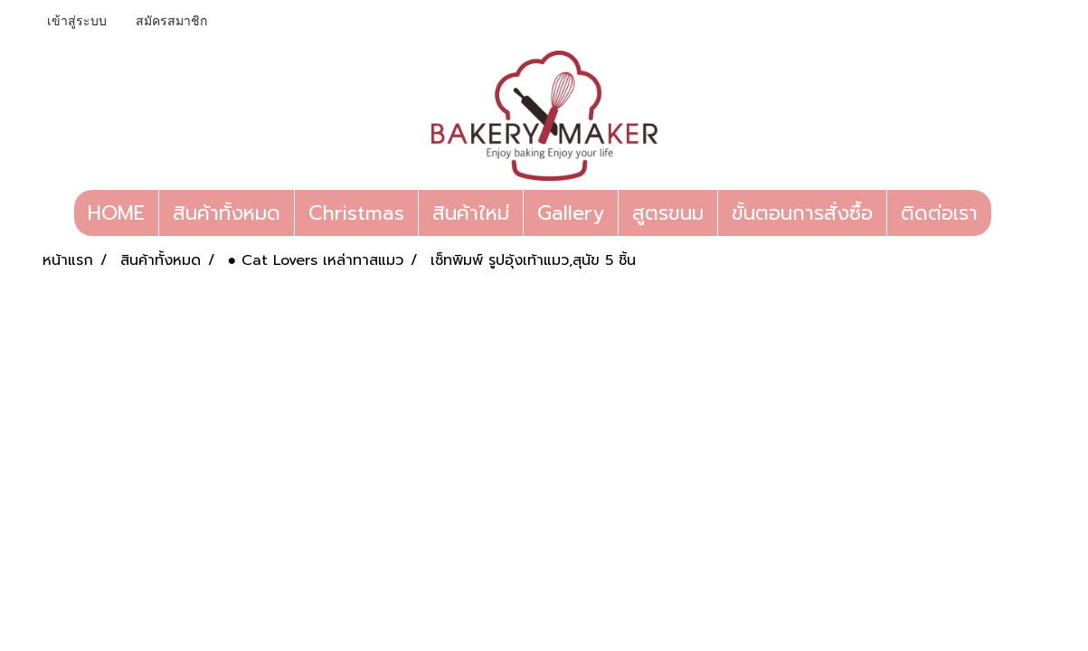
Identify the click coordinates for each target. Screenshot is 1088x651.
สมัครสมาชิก (171, 22)
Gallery (570, 213)
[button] (1007, 213)
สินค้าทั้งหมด (226, 213)
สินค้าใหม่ (470, 213)
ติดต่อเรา (939, 213)
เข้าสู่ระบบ (77, 22)
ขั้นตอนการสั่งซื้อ (802, 213)
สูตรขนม (668, 213)
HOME (116, 213)
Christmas (356, 213)
